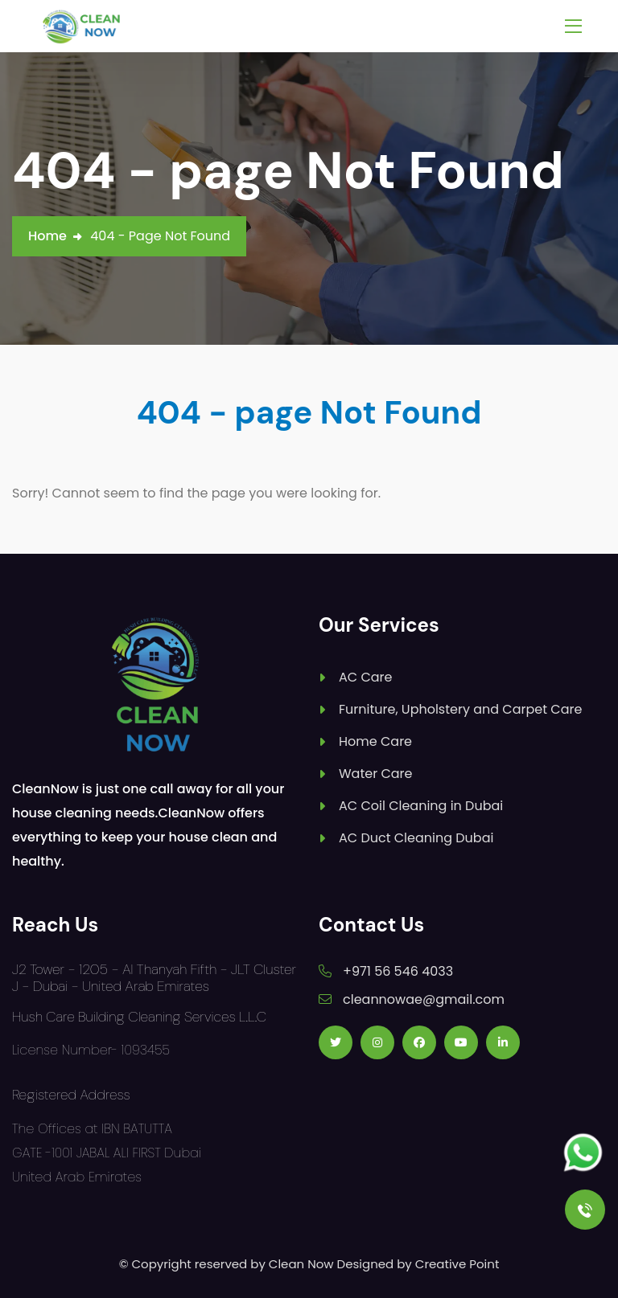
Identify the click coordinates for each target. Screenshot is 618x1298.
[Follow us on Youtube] (461, 1042)
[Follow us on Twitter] (335, 1042)
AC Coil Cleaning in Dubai (421, 805)
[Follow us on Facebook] (419, 1042)
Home (47, 236)
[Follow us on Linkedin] (503, 1042)
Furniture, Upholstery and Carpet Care (460, 709)
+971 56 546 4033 (398, 971)
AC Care (365, 677)
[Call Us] (585, 1209)
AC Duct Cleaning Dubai (416, 838)
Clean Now (301, 1263)
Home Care (375, 741)
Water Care (375, 773)
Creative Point (457, 1263)
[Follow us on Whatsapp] (583, 1153)
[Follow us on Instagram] (377, 1042)
